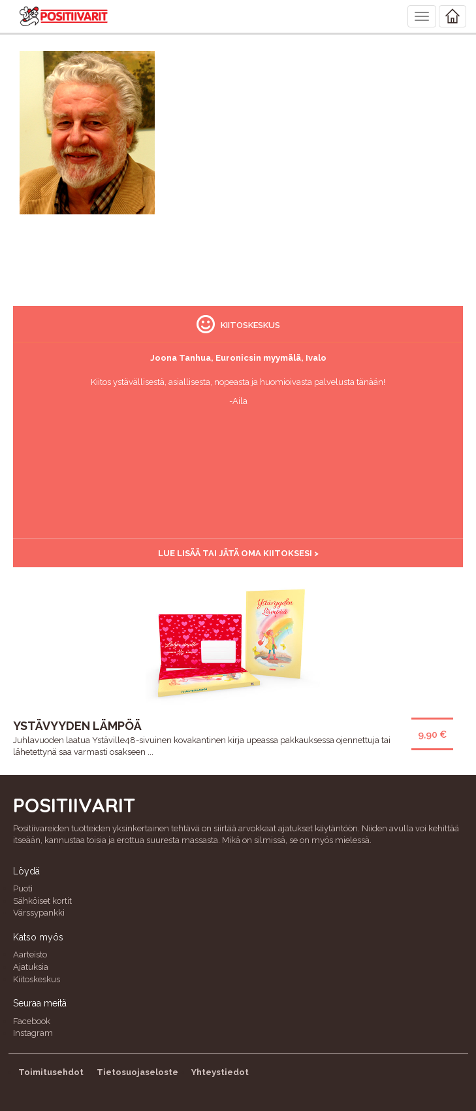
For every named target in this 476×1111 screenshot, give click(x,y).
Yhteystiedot (220, 1072)
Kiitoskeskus (36, 979)
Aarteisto (30, 954)
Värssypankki (39, 913)
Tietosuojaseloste (137, 1072)
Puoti (23, 888)
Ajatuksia (30, 967)
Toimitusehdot (51, 1072)
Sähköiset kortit (42, 901)
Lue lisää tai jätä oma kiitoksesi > (238, 553)
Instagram (33, 1033)
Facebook (31, 1021)
